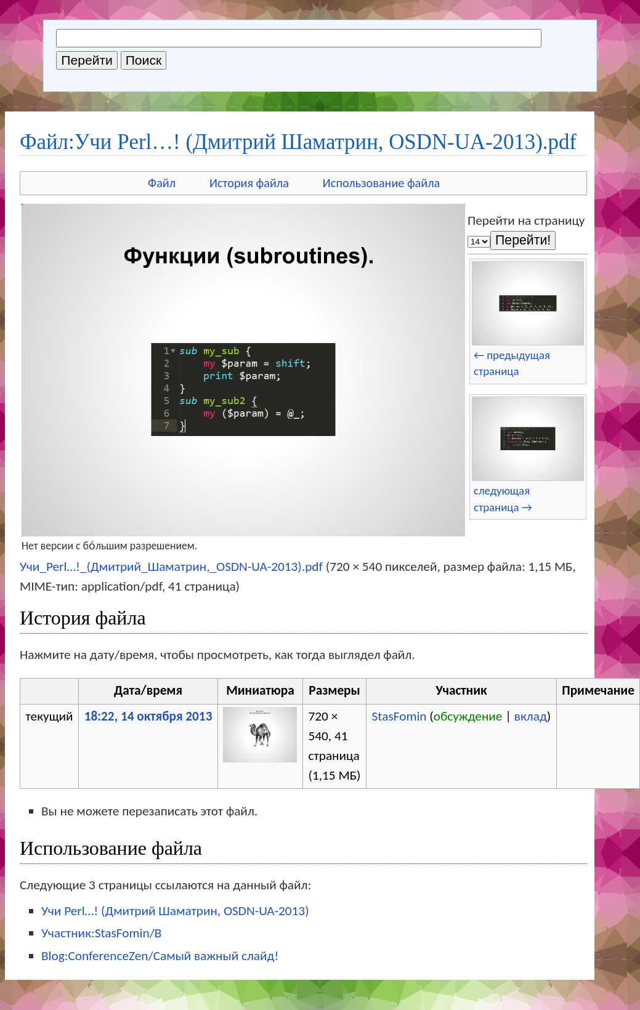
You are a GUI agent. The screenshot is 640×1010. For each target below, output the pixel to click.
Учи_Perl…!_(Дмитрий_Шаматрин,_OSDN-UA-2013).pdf (171, 567)
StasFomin (399, 716)
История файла (249, 183)
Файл (162, 183)
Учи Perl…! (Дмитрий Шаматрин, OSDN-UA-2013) (175, 911)
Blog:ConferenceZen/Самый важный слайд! (159, 956)
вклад (530, 716)
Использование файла (381, 183)
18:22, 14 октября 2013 (148, 716)
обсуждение (468, 716)
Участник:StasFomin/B (101, 933)
